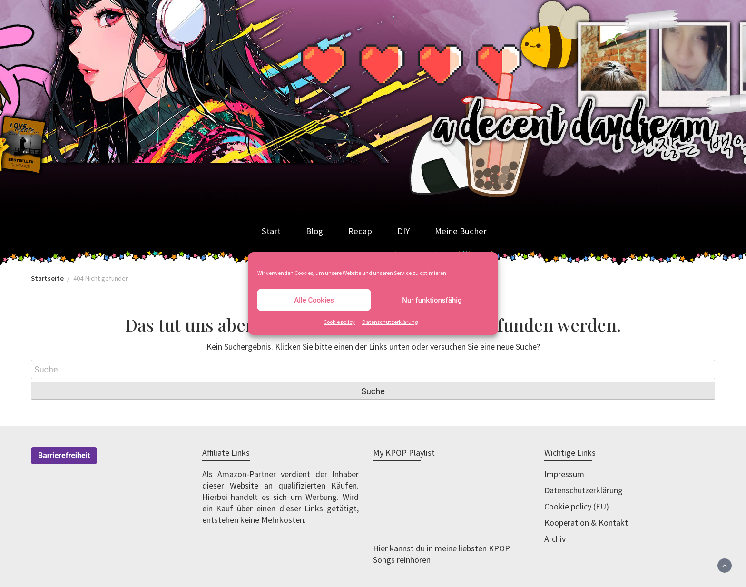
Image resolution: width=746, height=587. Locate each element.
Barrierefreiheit (64, 455)
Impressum (564, 474)
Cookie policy (339, 321)
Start (271, 230)
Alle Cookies (314, 300)
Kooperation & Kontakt (586, 522)
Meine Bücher (461, 230)
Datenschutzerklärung (390, 321)
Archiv (555, 538)
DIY (403, 230)
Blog (314, 230)
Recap (360, 230)
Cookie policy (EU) (576, 506)
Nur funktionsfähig (431, 300)
